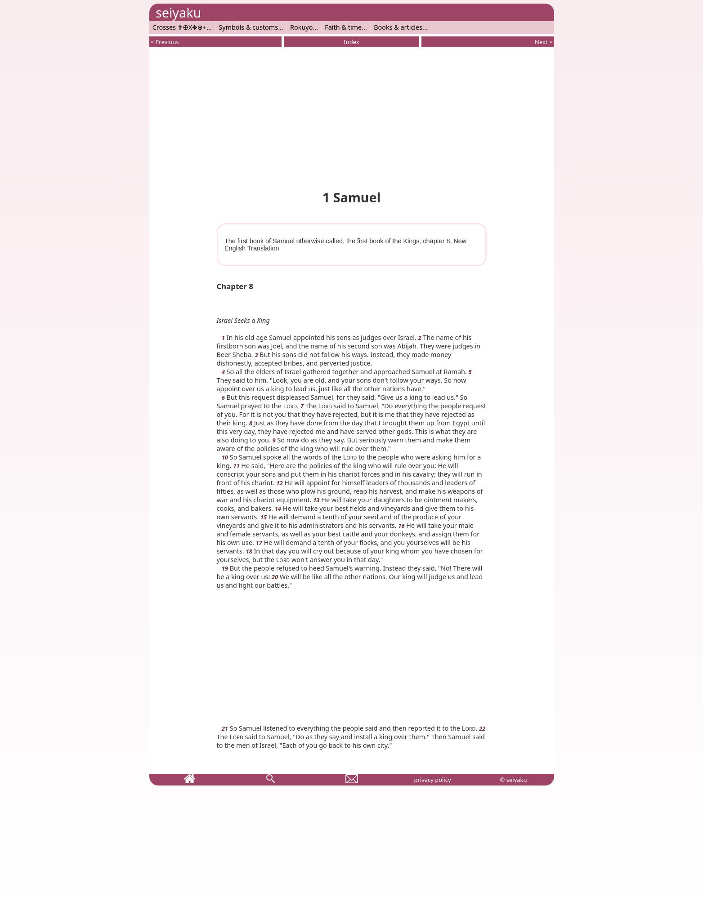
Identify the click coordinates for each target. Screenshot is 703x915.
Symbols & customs (248, 27)
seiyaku (178, 12)
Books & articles (398, 27)
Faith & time (343, 27)
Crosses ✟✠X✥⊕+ (179, 27)
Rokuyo (301, 27)
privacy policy (432, 780)
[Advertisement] (352, 117)
